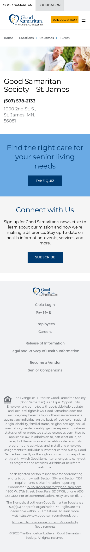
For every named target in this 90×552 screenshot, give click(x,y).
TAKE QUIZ (45, 181)
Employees (45, 324)
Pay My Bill (45, 312)
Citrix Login (45, 305)
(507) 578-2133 (20, 101)
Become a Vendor (45, 362)
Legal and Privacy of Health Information (45, 351)
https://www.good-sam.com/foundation (48, 515)
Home (8, 38)
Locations (26, 38)
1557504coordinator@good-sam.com (54, 487)
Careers (45, 332)
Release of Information (45, 343)
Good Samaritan (18, 5)
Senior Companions (45, 370)
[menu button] (83, 20)
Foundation (49, 5)
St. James (47, 38)
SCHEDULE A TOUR (65, 19)
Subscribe (45, 257)
